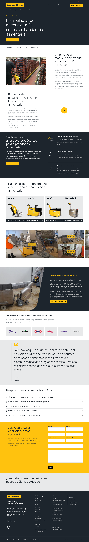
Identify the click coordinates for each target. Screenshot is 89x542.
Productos (36, 5)
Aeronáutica (54, 498)
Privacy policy (72, 539)
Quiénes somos (55, 527)
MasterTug (37, 509)
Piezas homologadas (73, 502)
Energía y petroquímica (57, 508)
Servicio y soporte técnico (55, 5)
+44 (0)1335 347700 (71, 1)
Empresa (65, 5)
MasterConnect (72, 504)
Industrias (43, 5)
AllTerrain (37, 516)
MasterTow (37, 511)
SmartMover (38, 507)
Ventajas (19, 47)
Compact (37, 498)
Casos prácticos (34, 47)
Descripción (10, 47)
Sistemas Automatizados (40, 529)
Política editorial (79, 539)
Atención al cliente (73, 499)
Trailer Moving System (40, 520)
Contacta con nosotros (76, 5)
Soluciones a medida (39, 531)
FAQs (26, 47)
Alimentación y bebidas (57, 518)
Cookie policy (65, 539)
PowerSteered (38, 518)
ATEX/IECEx (38, 527)
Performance (38, 500)
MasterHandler (38, 514)
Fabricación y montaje (57, 520)
